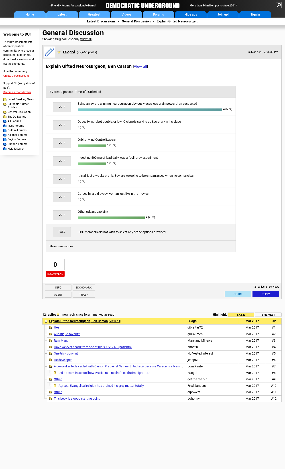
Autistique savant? (67, 334)
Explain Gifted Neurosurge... (177, 21)
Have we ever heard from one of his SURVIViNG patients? (93, 347)
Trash (83, 294)
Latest (62, 14)
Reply (266, 294)
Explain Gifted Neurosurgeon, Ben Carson (78, 321)
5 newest (268, 314)
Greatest (94, 14)
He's (56, 327)
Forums (158, 14)
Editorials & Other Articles (18, 105)
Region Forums (17, 139)
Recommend (55, 273)
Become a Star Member (17, 92)
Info (58, 287)
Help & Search (16, 148)
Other (58, 379)
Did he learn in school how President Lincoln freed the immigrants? (104, 373)
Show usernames (61, 246)
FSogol (69, 52)
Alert (58, 294)
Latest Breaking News (21, 99)
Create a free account (16, 75)
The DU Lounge (17, 116)
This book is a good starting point (77, 398)
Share (238, 294)
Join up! (223, 14)
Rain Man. (61, 340)
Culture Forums (17, 130)
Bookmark (84, 287)
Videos (126, 14)
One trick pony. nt (66, 353)
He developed (63, 360)
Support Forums (17, 144)
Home (30, 14)
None (241, 314)
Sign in (255, 14)
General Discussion (136, 21)
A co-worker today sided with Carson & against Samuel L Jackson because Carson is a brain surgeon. (123, 366)
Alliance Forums (17, 134)
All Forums (14, 121)
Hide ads (191, 14)
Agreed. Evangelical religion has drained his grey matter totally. (102, 385)
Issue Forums (16, 125)
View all (86, 39)
